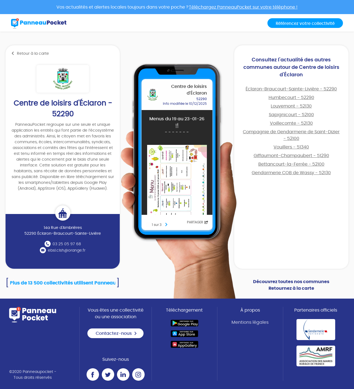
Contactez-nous (116, 333)
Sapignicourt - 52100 (291, 115)
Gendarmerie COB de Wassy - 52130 (291, 173)
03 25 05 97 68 (67, 244)
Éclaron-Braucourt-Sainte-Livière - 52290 (291, 89)
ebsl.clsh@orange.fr (66, 250)
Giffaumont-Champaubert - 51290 (291, 155)
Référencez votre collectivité (305, 24)
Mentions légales (250, 322)
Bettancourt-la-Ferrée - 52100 (291, 164)
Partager (197, 222)
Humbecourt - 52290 (291, 97)
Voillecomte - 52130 (291, 123)
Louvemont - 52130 (291, 106)
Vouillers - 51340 (291, 147)
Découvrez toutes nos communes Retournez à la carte (291, 285)
